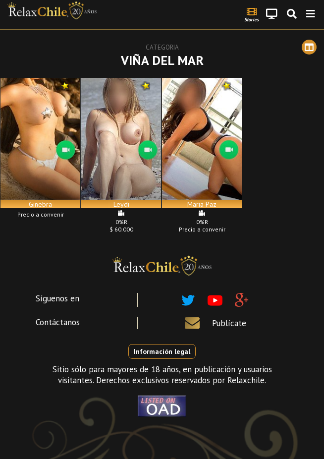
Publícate (229, 323)
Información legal (162, 351)
